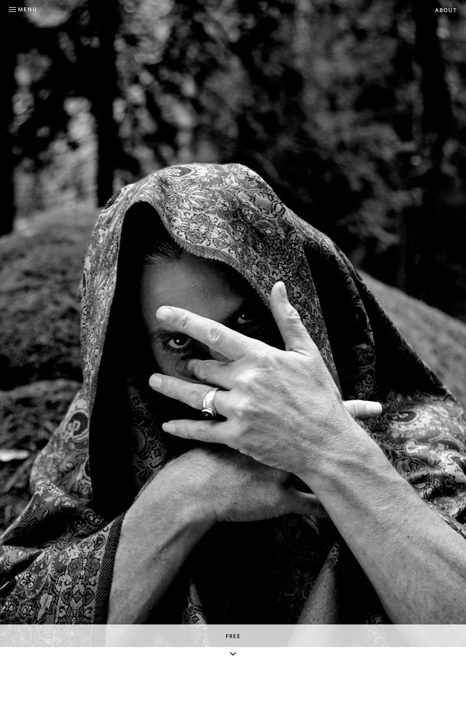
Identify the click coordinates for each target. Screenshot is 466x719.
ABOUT (446, 10)
